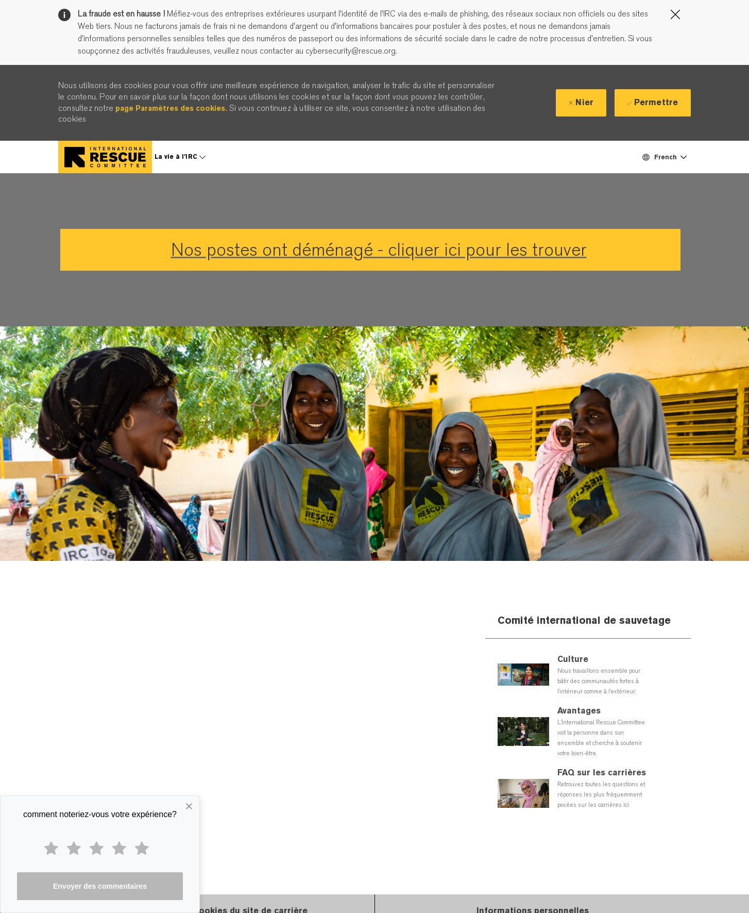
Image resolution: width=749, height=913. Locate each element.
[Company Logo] (105, 157)
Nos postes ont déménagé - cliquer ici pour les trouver (379, 249)
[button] (664, 157)
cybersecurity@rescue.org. (350, 51)
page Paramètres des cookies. (171, 108)
